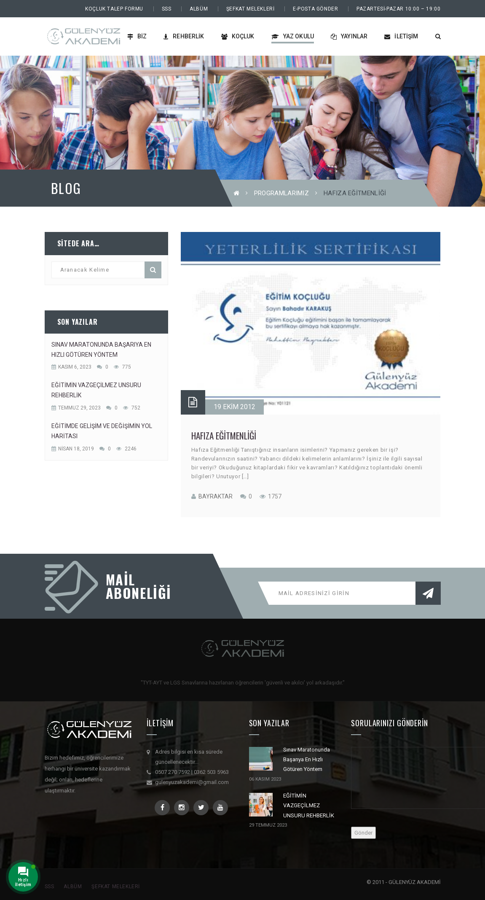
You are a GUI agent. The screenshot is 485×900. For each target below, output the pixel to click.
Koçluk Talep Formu (114, 9)
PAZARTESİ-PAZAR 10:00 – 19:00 (398, 9)
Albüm (199, 9)
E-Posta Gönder (315, 9)
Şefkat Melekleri (250, 9)
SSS (166, 9)
